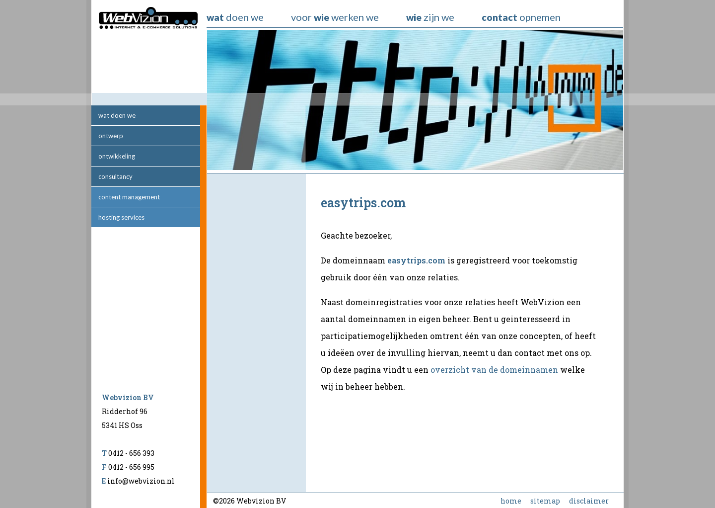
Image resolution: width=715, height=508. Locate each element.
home (510, 501)
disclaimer (589, 501)
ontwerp (110, 136)
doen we (235, 17)
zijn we (430, 17)
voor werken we (335, 17)
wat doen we (117, 115)
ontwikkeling (116, 156)
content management (129, 197)
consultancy (115, 176)
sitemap (545, 501)
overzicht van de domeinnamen (494, 369)
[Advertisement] (256, 333)
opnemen (521, 17)
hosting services (121, 217)
